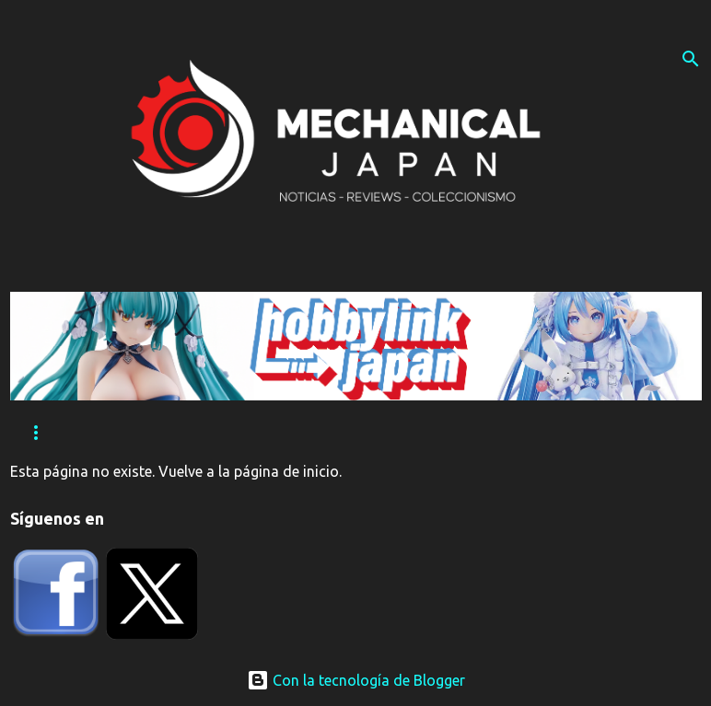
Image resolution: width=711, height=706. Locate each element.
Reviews (52, 433)
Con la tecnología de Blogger (356, 680)
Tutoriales (255, 433)
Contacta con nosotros (417, 433)
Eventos (148, 433)
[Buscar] (691, 59)
